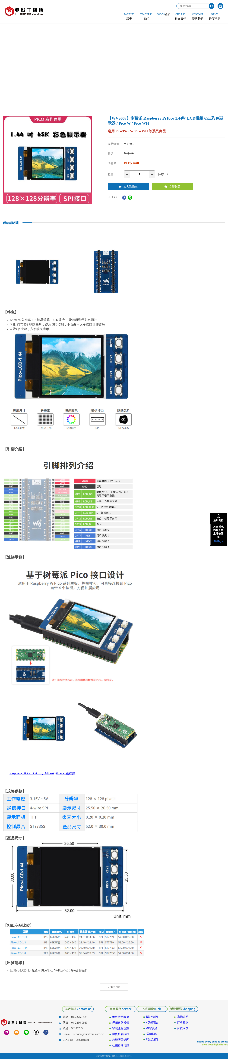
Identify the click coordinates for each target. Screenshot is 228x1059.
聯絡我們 (152, 1039)
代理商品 (152, 1022)
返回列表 (114, 987)
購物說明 (182, 1016)
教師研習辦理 (120, 1039)
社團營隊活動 (120, 1045)
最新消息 (152, 1033)
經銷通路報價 (120, 1022)
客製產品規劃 (120, 1028)
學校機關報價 (120, 1017)
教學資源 (152, 1028)
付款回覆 (182, 1028)
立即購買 (172, 186)
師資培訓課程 (120, 1034)
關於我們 (152, 1016)
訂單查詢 (182, 1022)
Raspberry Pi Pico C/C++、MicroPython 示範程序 (42, 773)
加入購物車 (128, 186)
